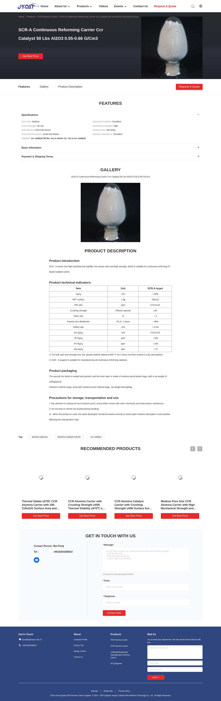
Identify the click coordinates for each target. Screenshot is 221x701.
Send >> (155, 677)
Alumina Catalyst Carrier (69, 437)
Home (21, 16)
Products (31, 16)
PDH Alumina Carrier (119, 640)
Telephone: (109, 596)
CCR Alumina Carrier (47, 16)
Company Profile (80, 640)
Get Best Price (31, 56)
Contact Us (78, 657)
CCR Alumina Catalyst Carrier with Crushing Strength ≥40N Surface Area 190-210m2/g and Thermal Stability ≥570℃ (132, 508)
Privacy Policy (124, 691)
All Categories (116, 663)
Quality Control (80, 651)
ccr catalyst (96, 437)
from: (107, 580)
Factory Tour (79, 645)
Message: (109, 545)
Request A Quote (189, 86)
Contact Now (114, 613)
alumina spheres (40, 437)
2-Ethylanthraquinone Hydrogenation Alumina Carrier (120, 655)
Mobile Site (108, 691)
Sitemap (94, 691)
